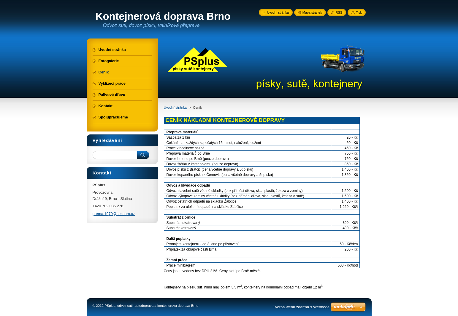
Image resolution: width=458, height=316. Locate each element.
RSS (339, 12)
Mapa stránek (312, 12)
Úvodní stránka (175, 107)
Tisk (359, 12)
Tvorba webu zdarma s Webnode (301, 307)
